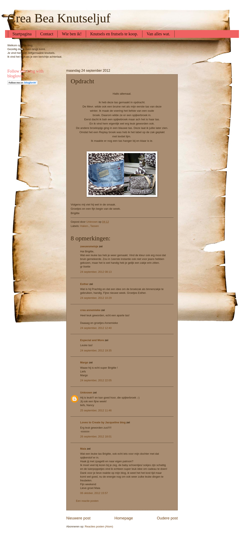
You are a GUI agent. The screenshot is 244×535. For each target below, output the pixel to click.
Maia (83, 448)
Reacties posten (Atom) (99, 526)
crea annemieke (90, 310)
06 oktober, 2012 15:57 (94, 493)
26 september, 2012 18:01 (96, 436)
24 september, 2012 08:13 (96, 271)
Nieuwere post (78, 518)
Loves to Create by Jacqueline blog (103, 422)
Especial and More (92, 340)
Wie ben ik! (72, 34)
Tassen (94, 226)
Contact (46, 34)
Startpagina (22, 34)
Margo (84, 362)
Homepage (123, 518)
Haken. (84, 226)
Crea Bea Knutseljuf (58, 18)
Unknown (86, 392)
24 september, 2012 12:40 (96, 328)
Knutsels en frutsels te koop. (114, 34)
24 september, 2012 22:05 (96, 380)
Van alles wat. (158, 34)
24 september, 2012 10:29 (96, 297)
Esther (84, 284)
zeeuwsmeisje (89, 246)
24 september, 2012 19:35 (96, 350)
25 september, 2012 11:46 (96, 410)
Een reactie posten (87, 500)
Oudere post (167, 518)
